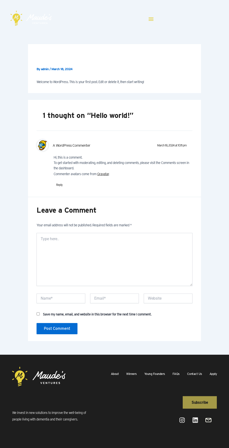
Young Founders (154, 374)
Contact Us (194, 374)
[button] (151, 19)
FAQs (176, 374)
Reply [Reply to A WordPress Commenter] (59, 185)
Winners (131, 374)
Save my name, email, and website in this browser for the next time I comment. (97, 314)
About (115, 374)
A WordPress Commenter (71, 145)
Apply (213, 374)
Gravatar (103, 174)
